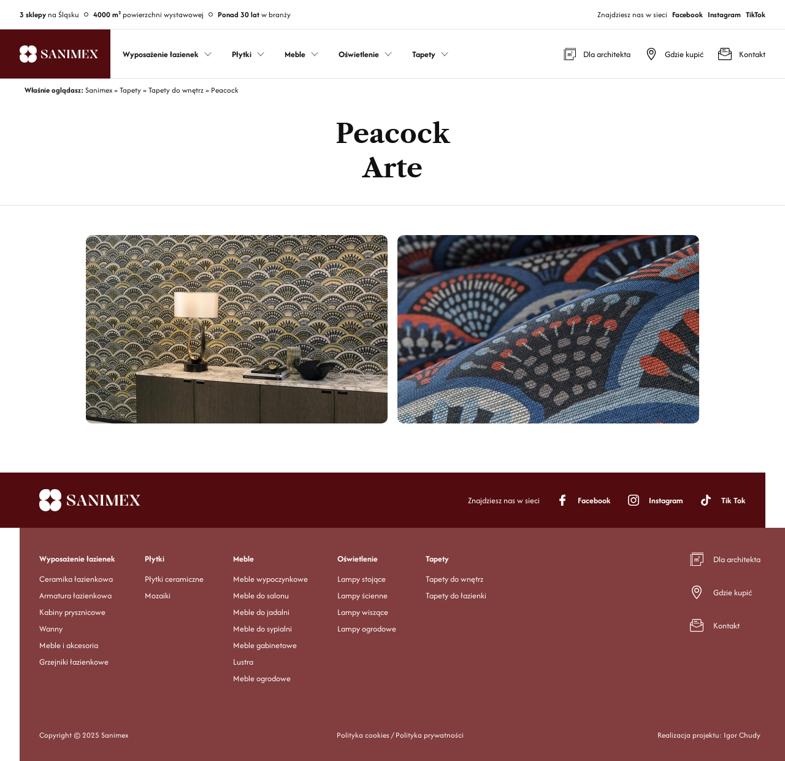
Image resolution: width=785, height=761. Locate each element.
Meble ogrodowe (262, 678)
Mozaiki (157, 595)
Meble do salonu (261, 595)
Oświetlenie (357, 559)
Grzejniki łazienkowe (74, 662)
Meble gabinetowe (265, 645)
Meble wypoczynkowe (270, 579)
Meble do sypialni (262, 629)
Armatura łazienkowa (75, 595)
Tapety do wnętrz (454, 579)
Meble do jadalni (261, 612)
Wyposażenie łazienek (77, 559)
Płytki (154, 559)
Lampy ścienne (362, 595)
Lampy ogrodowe (366, 629)
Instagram (724, 14)
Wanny (51, 629)
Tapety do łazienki (456, 595)
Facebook (687, 14)
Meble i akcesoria (68, 645)
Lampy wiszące (362, 612)
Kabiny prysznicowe (72, 612)
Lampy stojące (361, 579)
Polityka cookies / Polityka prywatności (400, 735)
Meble (243, 559)
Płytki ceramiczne (174, 579)
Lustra (243, 662)
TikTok (755, 14)
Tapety (437, 559)
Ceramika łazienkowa (76, 579)
